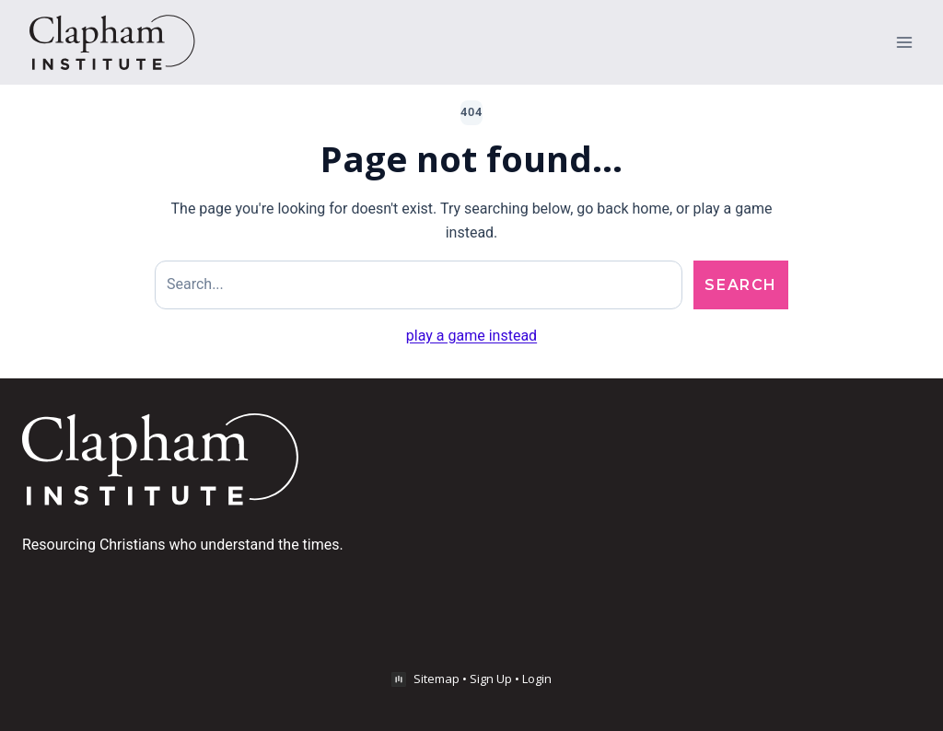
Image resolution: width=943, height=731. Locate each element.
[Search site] (418, 285)
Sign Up (491, 678)
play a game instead (471, 335)
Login (537, 678)
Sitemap (436, 678)
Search (740, 285)
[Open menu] (904, 42)
